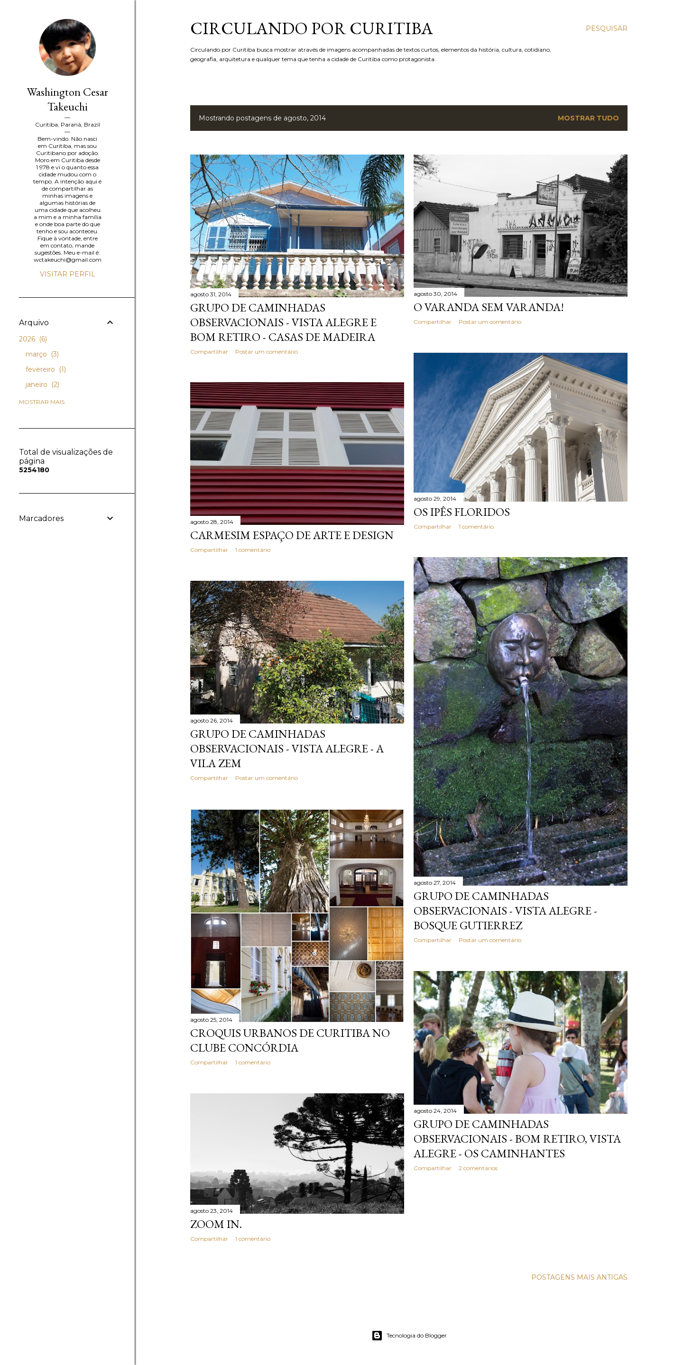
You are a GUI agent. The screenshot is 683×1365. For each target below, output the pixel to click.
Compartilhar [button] (209, 351)
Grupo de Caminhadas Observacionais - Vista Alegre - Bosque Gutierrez (505, 911)
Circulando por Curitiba (311, 28)
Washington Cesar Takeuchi (67, 99)
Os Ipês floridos (462, 511)
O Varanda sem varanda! (489, 307)
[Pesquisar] (607, 28)
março (42, 354)
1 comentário (476, 526)
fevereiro (46, 369)
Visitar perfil (67, 274)
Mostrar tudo (588, 118)
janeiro (42, 384)
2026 (33, 339)
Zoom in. (216, 1224)
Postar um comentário (266, 351)
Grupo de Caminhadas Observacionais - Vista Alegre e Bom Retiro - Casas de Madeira (283, 322)
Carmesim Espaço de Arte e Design (292, 535)
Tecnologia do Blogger (409, 1335)
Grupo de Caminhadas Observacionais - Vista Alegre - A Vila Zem (287, 748)
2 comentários (478, 1168)
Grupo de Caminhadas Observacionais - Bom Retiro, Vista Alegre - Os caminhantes (517, 1139)
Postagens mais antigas (579, 1277)
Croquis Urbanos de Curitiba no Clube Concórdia (290, 1040)
